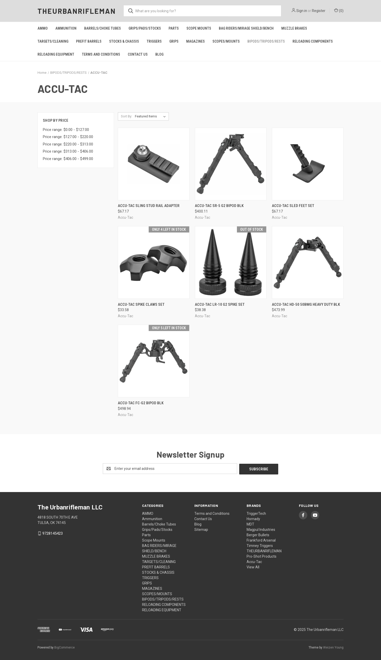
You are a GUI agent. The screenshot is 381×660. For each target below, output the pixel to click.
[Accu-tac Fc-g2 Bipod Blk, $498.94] (153, 361)
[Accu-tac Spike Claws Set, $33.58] (153, 262)
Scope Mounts (198, 28)
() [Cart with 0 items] (339, 10)
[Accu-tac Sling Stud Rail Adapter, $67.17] (153, 164)
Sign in (301, 11)
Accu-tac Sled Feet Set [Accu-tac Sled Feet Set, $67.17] (293, 205)
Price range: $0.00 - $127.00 (66, 129)
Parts (174, 28)
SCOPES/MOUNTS (226, 41)
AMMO (42, 28)
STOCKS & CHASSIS (124, 41)
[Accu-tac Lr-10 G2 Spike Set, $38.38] (230, 262)
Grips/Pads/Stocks (145, 28)
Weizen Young (333, 647)
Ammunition (66, 28)
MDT (250, 524)
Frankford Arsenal (261, 540)
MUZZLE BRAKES (294, 28)
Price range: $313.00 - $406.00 (68, 151)
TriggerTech (256, 513)
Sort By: (126, 116)
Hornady (253, 518)
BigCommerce (64, 647)
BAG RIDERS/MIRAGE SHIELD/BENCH (246, 28)
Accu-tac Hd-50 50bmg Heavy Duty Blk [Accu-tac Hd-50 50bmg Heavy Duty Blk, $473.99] (306, 304)
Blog (159, 54)
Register (318, 11)
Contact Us (138, 54)
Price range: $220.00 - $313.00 (68, 144)
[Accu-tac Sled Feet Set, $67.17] (307, 164)
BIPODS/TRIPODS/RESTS (266, 41)
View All (253, 567)
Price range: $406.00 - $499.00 (68, 158)
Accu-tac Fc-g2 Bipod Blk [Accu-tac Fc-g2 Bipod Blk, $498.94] (140, 403)
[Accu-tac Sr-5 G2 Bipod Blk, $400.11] (230, 164)
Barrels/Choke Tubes (102, 28)
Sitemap (201, 529)
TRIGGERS (154, 41)
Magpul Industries (261, 529)
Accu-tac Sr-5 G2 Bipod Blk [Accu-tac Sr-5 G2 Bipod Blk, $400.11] (219, 205)
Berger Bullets (258, 534)
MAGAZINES (195, 41)
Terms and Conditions (101, 54)
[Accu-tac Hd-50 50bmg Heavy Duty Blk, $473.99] (307, 262)
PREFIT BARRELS (88, 41)
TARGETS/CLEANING (52, 41)
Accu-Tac (254, 561)
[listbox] (151, 116)
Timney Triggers (260, 545)
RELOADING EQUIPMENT (55, 54)
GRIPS (174, 41)
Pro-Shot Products (261, 556)
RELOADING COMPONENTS (313, 41)
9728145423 (52, 533)
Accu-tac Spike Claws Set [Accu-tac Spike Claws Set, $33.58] (141, 304)
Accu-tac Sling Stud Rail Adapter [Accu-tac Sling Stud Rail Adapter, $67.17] (149, 205)
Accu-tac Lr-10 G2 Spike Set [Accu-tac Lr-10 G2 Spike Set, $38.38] (220, 304)
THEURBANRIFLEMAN (264, 550)
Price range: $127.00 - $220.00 (68, 137)
